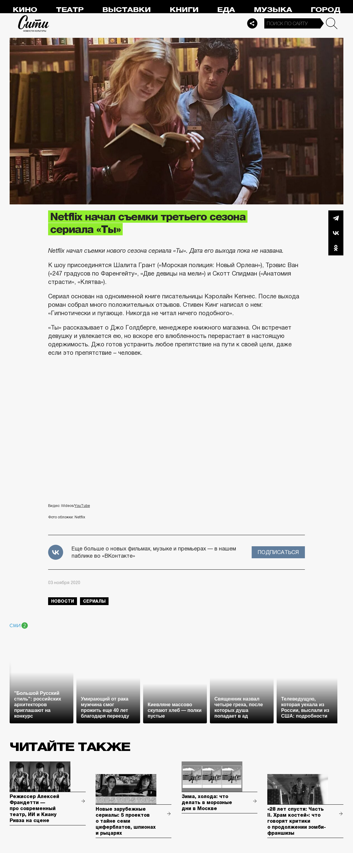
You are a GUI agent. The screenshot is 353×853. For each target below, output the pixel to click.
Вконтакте (335, 232)
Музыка (273, 10)
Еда (226, 10)
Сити (33, 23)
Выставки (126, 10)
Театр (70, 10)
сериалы (94, 601)
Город (325, 10)
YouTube (82, 506)
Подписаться (278, 552)
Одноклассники (335, 247)
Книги (184, 10)
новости (62, 601)
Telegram (335, 217)
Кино (25, 10)
